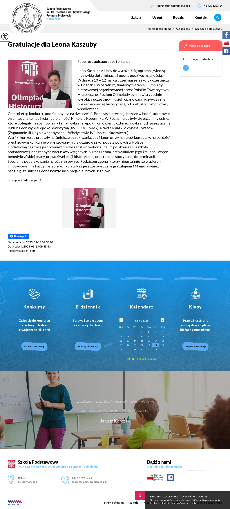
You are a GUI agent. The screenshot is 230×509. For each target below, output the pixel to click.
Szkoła (136, 17)
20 (128, 345)
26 (121, 349)
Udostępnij (18, 236)
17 (155, 340)
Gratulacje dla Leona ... (206, 29)
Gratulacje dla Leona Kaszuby (52, 44)
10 (155, 336)
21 (135, 345)
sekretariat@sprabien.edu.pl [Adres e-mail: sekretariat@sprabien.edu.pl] (89, 481)
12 (121, 340)
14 (135, 340)
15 (142, 340)
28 (135, 349)
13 (128, 340)
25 (162, 345)
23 (148, 345)
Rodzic (178, 17)
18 (162, 340)
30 (148, 349)
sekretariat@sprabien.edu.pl (170, 5)
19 (121, 345)
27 (128, 349)
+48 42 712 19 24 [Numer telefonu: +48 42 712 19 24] (82, 477)
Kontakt (201, 17)
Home (167, 29)
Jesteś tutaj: (156, 29)
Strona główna (120, 17)
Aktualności (180, 29)
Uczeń (157, 17)
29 (142, 349)
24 (155, 345)
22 (142, 345)
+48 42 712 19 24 (209, 5)
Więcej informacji (186, 68)
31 (155, 349)
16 (148, 340)
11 (162, 336)
